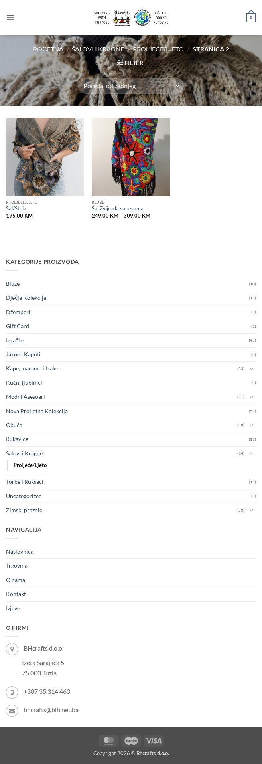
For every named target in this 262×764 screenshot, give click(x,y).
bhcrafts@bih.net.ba (51, 709)
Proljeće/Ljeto (158, 49)
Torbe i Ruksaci (24, 481)
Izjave (13, 608)
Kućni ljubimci (24, 382)
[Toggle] (251, 368)
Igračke (15, 340)
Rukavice (17, 438)
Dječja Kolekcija (26, 297)
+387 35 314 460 (47, 691)
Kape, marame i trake (32, 368)
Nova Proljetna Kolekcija (37, 411)
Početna (48, 49)
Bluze (13, 283)
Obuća (14, 425)
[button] (10, 17)
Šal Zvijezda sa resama (118, 209)
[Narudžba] (130, 86)
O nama (15, 579)
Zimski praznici (25, 510)
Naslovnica (19, 551)
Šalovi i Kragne (98, 49)
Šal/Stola (16, 209)
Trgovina (17, 565)
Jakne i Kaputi (23, 354)
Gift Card (17, 326)
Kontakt (16, 593)
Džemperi (18, 312)
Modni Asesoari (25, 396)
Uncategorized (24, 496)
